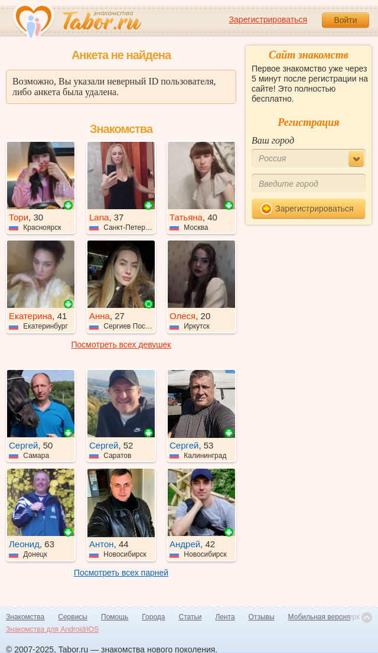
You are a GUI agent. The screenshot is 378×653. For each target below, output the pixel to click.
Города (153, 617)
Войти (345, 20)
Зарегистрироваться (268, 19)
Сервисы (72, 617)
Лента (224, 617)
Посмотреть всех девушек (121, 344)
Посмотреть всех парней (121, 572)
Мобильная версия (319, 617)
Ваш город (273, 140)
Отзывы (262, 617)
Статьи (190, 617)
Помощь (114, 617)
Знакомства (25, 617)
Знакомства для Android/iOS (52, 629)
